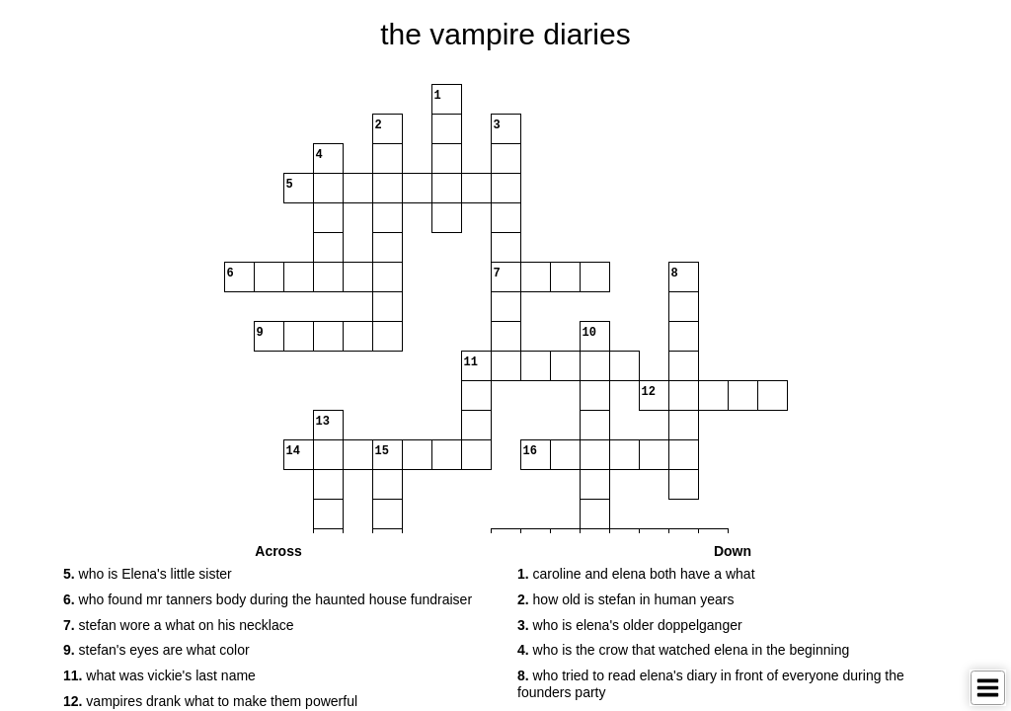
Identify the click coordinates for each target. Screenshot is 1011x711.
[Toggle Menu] (988, 688)
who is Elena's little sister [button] (147, 574)
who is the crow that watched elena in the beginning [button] (683, 650)
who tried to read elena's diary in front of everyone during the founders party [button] (710, 684)
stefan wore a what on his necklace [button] (178, 625)
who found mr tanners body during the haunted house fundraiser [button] (267, 599)
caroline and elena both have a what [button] (636, 574)
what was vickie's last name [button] (159, 675)
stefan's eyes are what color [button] (156, 650)
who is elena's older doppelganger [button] (629, 625)
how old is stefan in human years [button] (625, 599)
